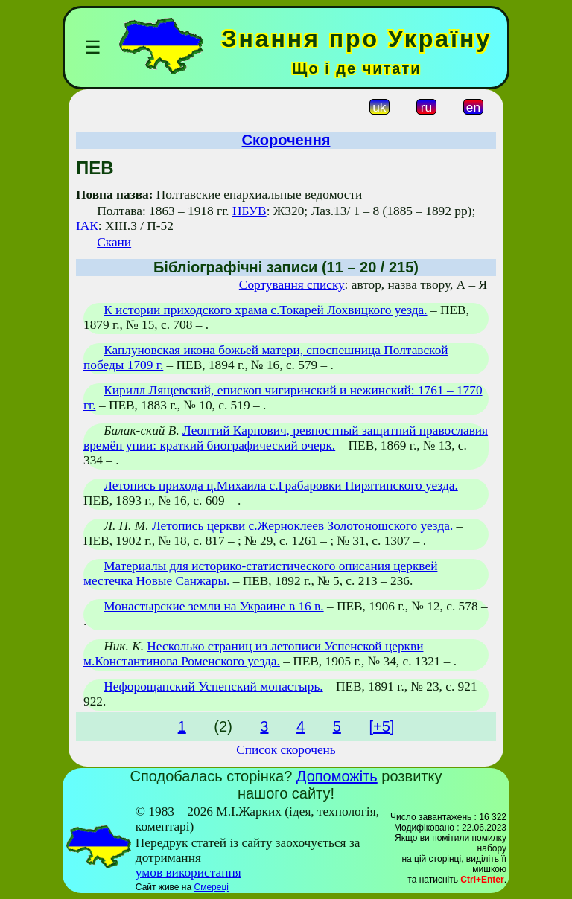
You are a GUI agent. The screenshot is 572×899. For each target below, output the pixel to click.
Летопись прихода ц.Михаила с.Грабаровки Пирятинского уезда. (281, 486)
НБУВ (249, 211)
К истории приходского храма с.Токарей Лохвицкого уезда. (265, 310)
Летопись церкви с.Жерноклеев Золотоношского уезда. (302, 526)
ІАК (87, 226)
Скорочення (286, 140)
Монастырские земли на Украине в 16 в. (213, 606)
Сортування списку (292, 285)
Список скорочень (286, 750)
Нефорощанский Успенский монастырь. (213, 686)
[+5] (381, 726)
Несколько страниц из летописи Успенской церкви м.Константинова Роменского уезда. (253, 653)
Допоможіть (337, 776)
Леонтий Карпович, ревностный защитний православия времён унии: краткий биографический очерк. (285, 437)
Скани (114, 242)
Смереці (211, 887)
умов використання (188, 873)
